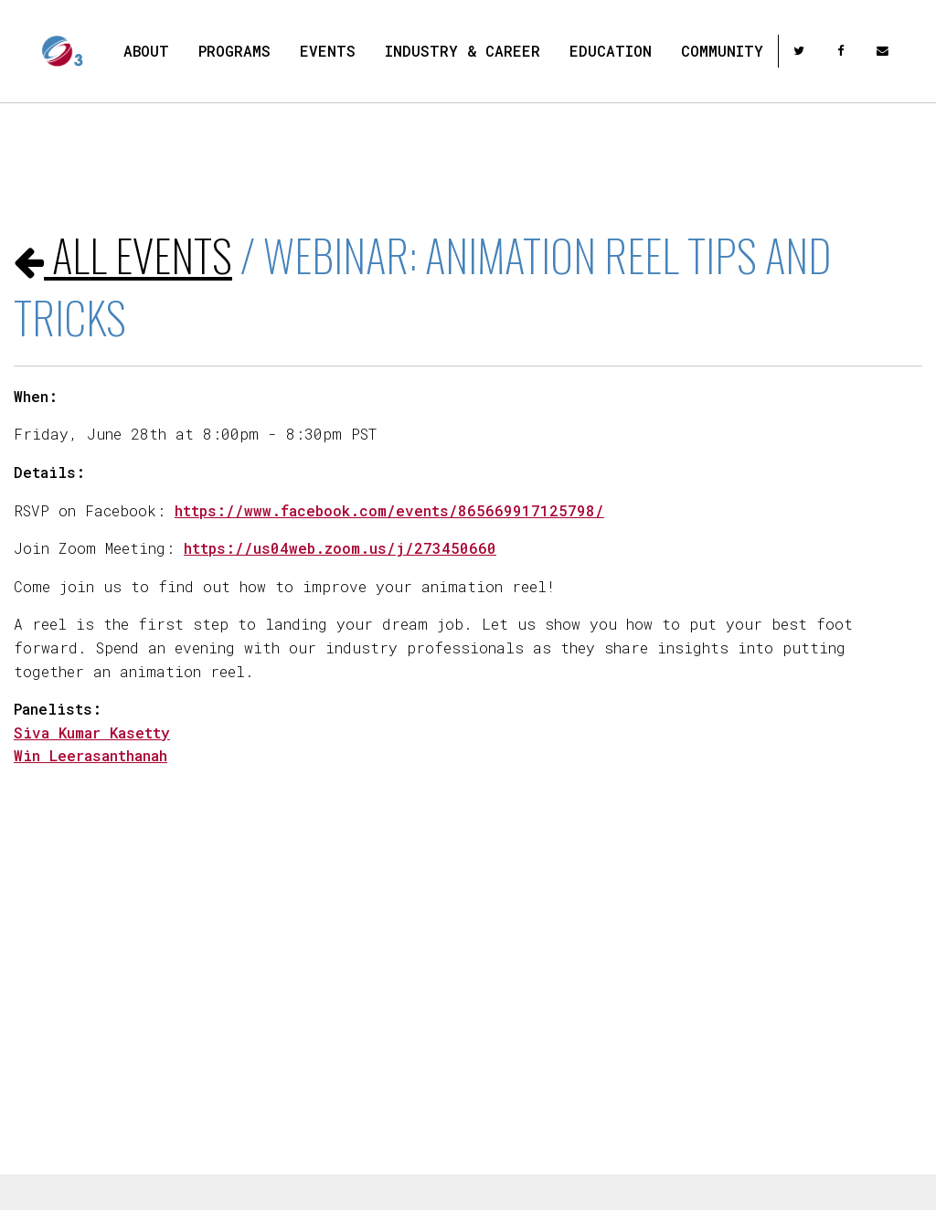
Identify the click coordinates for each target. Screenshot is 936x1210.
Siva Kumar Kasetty (92, 732)
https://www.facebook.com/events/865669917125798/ (389, 510)
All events (123, 254)
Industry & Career (462, 50)
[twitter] (801, 51)
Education (610, 50)
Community (722, 50)
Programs (234, 50)
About (146, 50)
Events (328, 50)
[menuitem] (146, 51)
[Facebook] (842, 51)
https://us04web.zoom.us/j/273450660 (340, 547)
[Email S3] (884, 51)
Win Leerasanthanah (90, 755)
